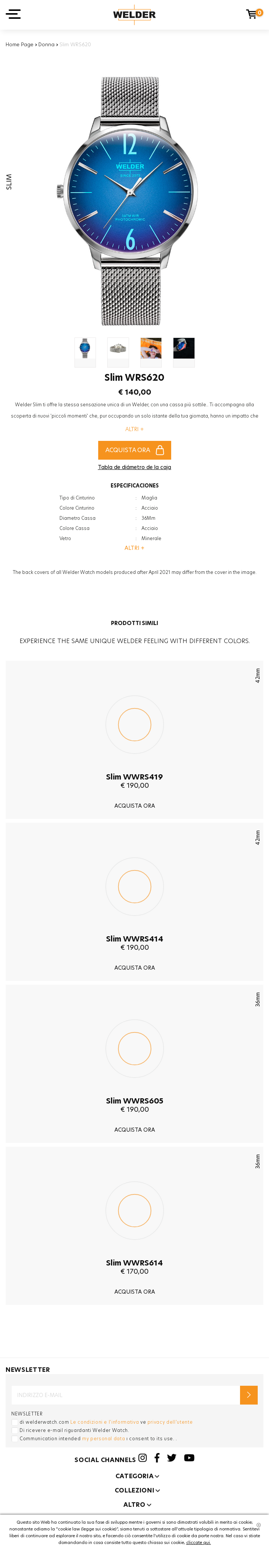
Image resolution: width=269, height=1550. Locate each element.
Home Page (19, 44)
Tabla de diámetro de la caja (134, 467)
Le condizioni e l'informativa (104, 1422)
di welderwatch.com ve (106, 1422)
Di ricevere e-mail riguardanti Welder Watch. (74, 1430)
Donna (46, 44)
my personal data (103, 1438)
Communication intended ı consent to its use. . (98, 1438)
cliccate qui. (198, 1542)
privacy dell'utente (170, 1422)
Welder (134, 15)
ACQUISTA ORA (134, 450)
